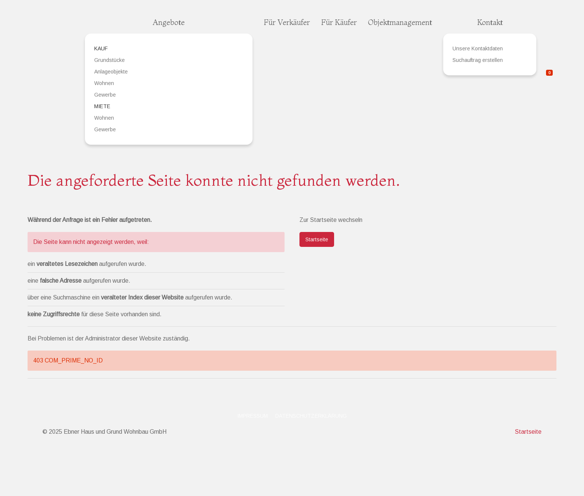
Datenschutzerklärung (311, 416)
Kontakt (490, 22)
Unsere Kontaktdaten (478, 48)
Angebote (169, 22)
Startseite (316, 239)
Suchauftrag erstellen (478, 60)
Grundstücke (109, 60)
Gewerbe (105, 95)
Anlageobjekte (111, 72)
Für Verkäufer (287, 22)
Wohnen (104, 83)
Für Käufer (339, 22)
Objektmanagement (400, 22)
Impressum (252, 416)
